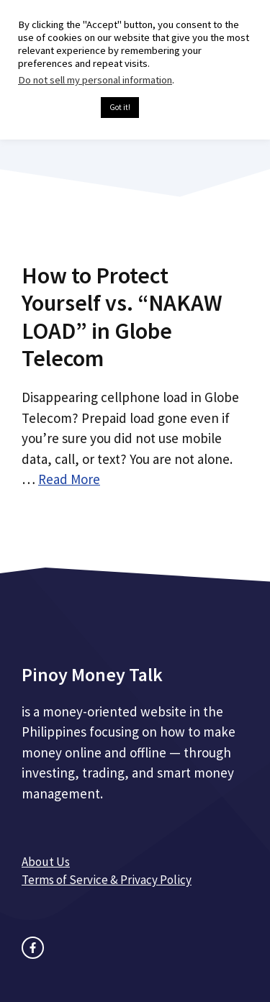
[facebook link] (33, 948)
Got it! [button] (119, 107)
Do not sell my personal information (95, 79)
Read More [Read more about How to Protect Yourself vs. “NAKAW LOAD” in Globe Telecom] (69, 479)
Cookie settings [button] (56, 107)
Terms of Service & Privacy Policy (107, 880)
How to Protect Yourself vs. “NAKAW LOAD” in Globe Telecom (122, 317)
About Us (46, 862)
